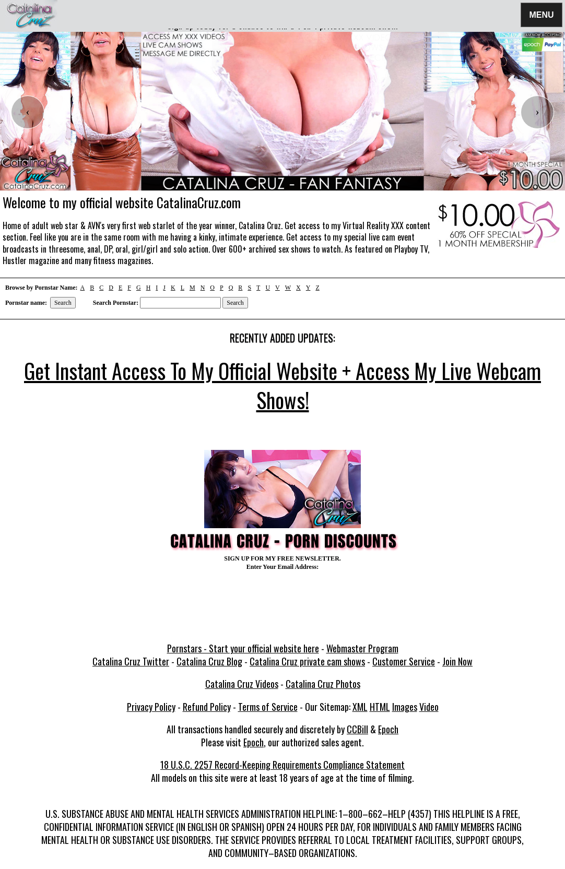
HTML (380, 706)
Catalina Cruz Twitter (130, 661)
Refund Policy (207, 706)
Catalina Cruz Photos (323, 684)
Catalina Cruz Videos (241, 684)
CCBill (357, 729)
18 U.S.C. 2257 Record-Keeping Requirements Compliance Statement (282, 764)
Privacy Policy (151, 706)
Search (63, 302)
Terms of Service (268, 706)
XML (360, 706)
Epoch (388, 729)
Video (429, 706)
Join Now (457, 661)
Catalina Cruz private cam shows (307, 661)
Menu (541, 14)
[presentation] (27, 112)
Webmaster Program (362, 648)
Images (404, 706)
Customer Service (403, 661)
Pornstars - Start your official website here (243, 648)
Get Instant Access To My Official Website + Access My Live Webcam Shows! (282, 385)
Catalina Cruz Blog (209, 661)
